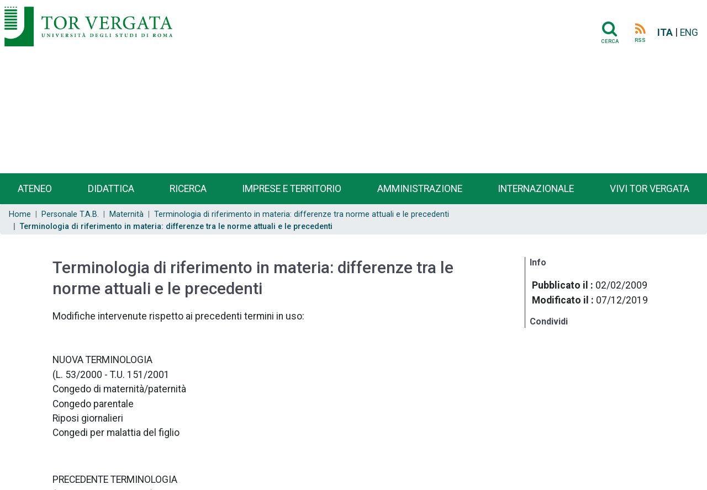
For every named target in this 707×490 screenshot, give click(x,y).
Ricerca (188, 188)
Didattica (111, 188)
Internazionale (536, 188)
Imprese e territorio (291, 188)
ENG (689, 32)
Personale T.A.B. (70, 214)
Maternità (126, 214)
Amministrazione (419, 188)
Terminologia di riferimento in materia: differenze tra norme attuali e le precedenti (301, 214)
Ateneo (35, 188)
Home (20, 214)
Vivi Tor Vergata (649, 188)
